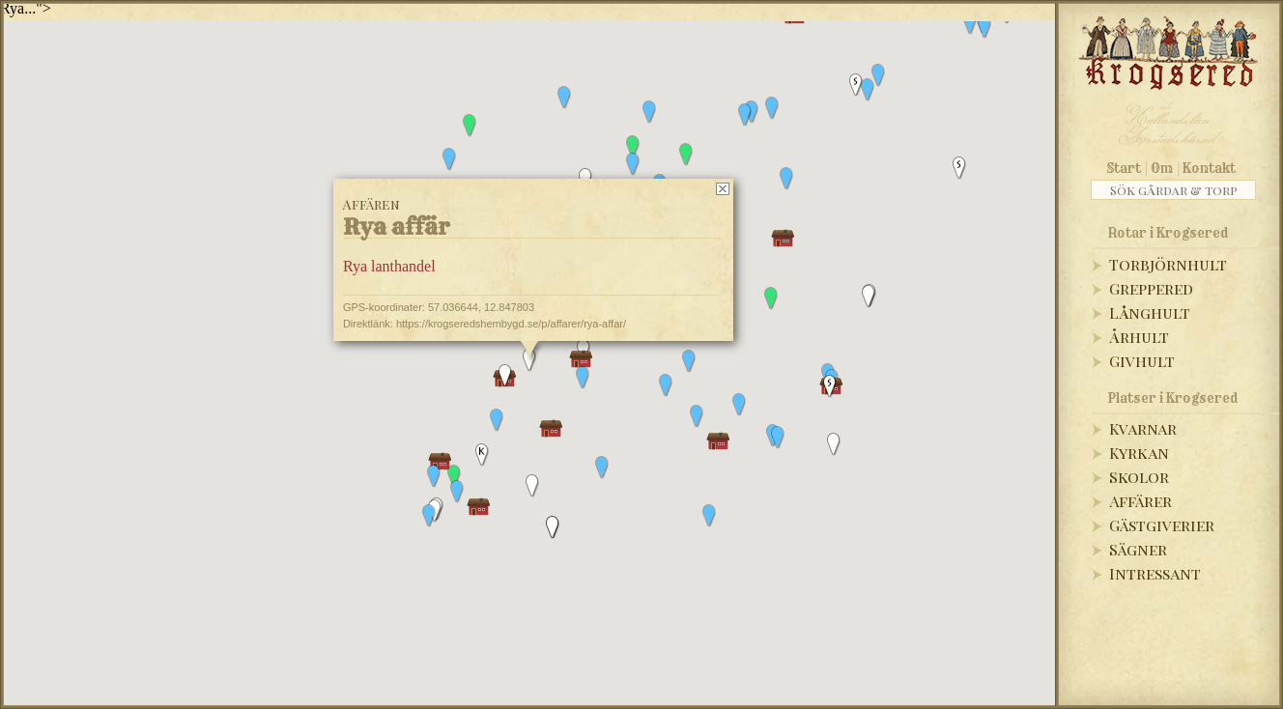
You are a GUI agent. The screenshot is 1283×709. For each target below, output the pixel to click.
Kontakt (1209, 168)
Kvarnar (1143, 428)
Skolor (1139, 477)
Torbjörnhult (1168, 264)
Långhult (1149, 312)
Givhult (1142, 361)
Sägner (1138, 549)
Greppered (1151, 288)
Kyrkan (1139, 452)
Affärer (1140, 501)
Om (1162, 168)
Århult (1139, 336)
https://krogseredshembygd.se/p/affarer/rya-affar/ (511, 323)
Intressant (1155, 573)
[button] (970, 23)
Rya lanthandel (389, 266)
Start (1124, 168)
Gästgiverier (1161, 525)
